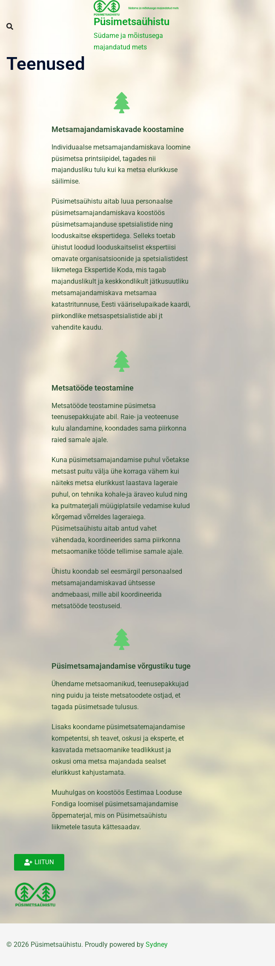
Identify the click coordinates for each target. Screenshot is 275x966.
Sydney (157, 944)
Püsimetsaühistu (131, 22)
